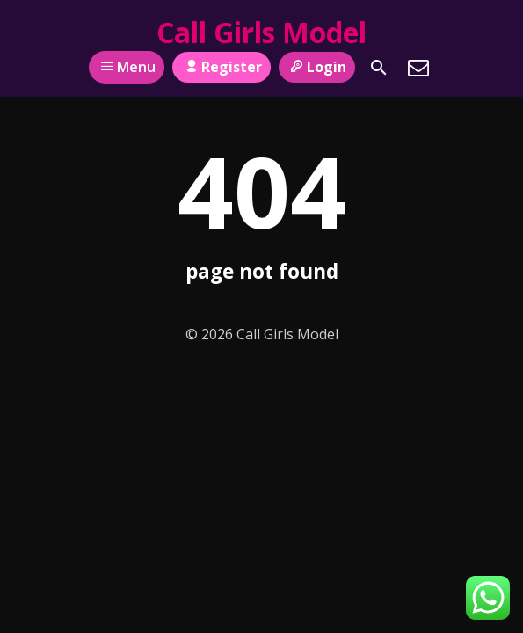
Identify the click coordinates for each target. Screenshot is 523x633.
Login (316, 66)
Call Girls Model (261, 32)
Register (221, 66)
